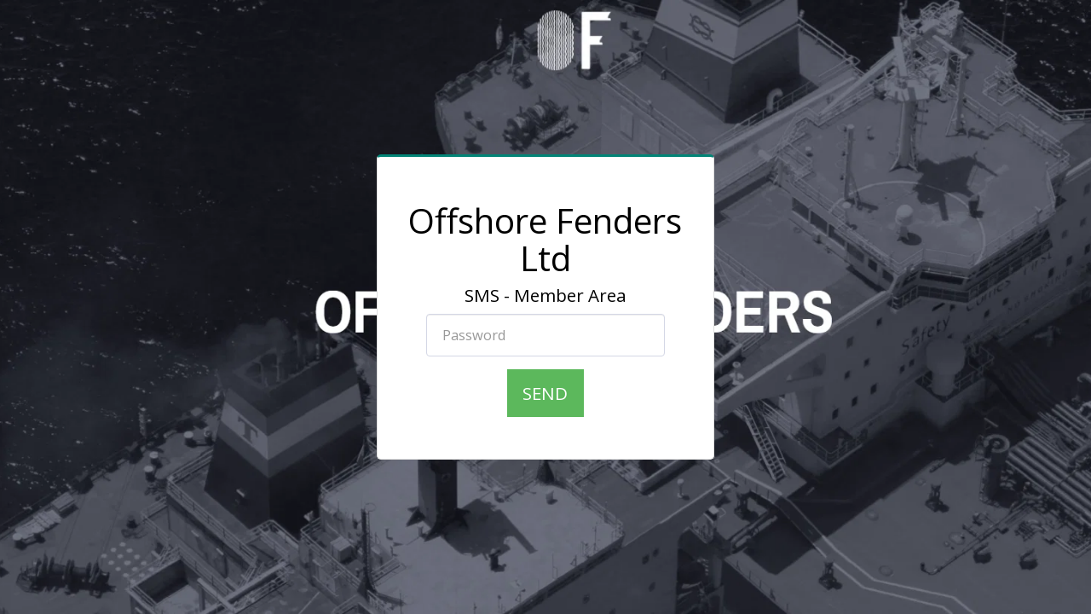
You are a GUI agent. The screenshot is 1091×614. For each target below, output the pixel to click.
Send (545, 393)
